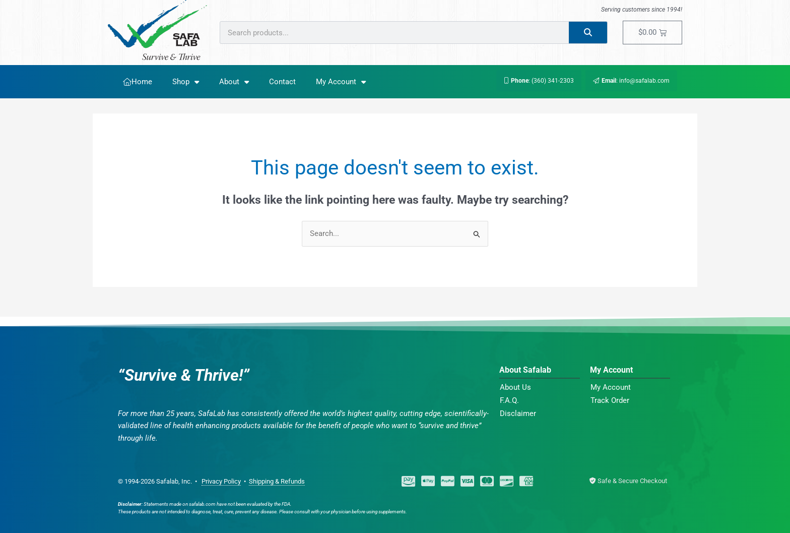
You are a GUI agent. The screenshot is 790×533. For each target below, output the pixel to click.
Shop (185, 82)
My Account (341, 82)
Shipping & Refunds (277, 481)
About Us (515, 387)
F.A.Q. (509, 400)
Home (137, 81)
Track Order (609, 400)
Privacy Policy (221, 481)
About (234, 82)
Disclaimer (518, 413)
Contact (282, 81)
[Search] (588, 32)
